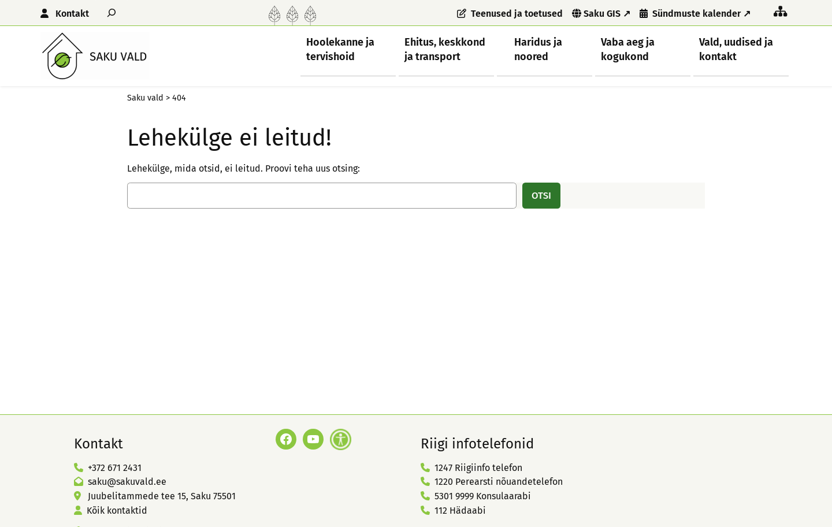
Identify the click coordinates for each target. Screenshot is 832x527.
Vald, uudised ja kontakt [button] (736, 48)
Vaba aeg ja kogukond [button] (628, 48)
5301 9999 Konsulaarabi (482, 496)
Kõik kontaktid (117, 510)
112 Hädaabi (460, 510)
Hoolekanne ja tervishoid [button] (340, 48)
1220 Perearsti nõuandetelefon (498, 481)
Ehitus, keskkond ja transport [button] (444, 48)
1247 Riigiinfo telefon (478, 467)
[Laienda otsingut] (111, 12)
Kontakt (72, 13)
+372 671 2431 (115, 467)
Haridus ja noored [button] (538, 48)
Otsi (541, 195)
